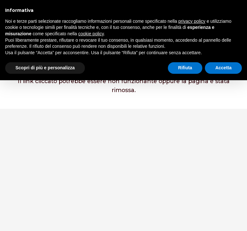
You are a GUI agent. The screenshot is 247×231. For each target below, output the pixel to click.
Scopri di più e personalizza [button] (45, 67)
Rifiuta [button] (185, 67)
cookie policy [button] (91, 33)
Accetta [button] (223, 67)
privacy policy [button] (192, 21)
